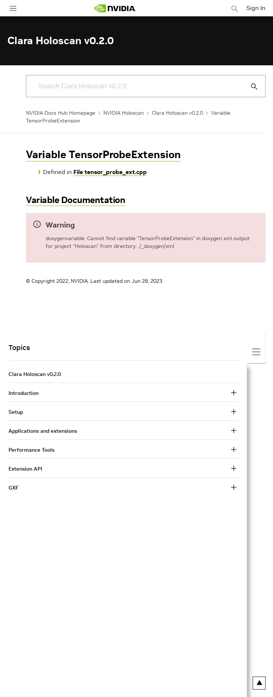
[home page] (115, 8)
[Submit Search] (250, 86)
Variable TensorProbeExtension (103, 154)
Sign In (256, 8)
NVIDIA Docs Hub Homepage (60, 112)
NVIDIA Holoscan (123, 112)
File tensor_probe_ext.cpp (110, 172)
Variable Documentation (75, 200)
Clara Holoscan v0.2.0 (177, 112)
